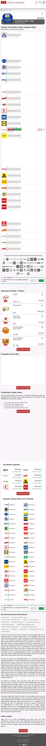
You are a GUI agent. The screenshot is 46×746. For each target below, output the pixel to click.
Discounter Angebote (5, 617)
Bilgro (10, 10)
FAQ (20, 741)
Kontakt (18, 741)
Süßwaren (3, 682)
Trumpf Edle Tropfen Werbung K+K (7, 624)
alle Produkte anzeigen (23, 349)
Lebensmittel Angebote (5, 631)
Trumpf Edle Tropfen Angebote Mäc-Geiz (33, 622)
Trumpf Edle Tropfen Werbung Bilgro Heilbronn (10, 626)
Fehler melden (23, 730)
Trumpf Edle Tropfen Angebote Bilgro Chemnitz (25, 624)
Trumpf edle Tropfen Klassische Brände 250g (15, 402)
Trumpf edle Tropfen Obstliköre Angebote (19, 617)
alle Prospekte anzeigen (23, 387)
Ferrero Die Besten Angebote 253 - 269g (36, 629)
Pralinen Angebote (22, 629)
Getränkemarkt (5, 10)
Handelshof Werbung (5, 622)
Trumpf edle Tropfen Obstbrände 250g (14, 404)
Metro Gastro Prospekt (33, 619)
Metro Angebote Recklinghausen (17, 622)
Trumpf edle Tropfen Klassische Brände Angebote (10, 619)
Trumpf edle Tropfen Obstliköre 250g (13, 406)
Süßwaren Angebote (5, 629)
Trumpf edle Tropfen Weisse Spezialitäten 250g (16, 407)
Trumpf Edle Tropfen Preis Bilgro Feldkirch (29, 626)
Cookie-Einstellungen (25, 741)
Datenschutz (26, 739)
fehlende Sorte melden (23, 411)
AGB (23, 739)
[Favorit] (42, 13)
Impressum (19, 739)
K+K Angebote (24, 619)
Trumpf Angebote (14, 629)
